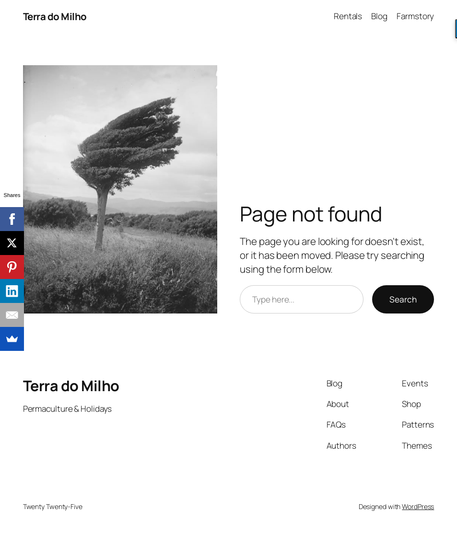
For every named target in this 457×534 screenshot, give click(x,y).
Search (403, 299)
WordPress (418, 506)
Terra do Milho (55, 16)
